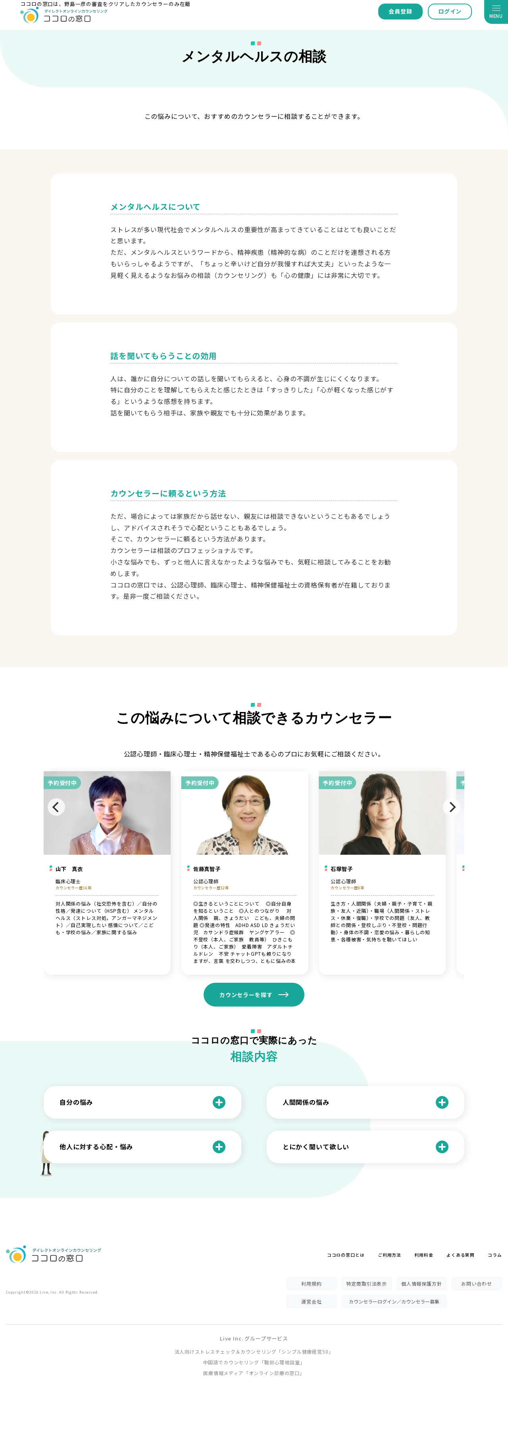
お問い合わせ (476, 1283)
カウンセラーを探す (246, 995)
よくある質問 (460, 1255)
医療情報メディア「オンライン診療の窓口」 (254, 1373)
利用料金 (423, 1255)
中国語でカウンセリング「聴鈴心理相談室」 (254, 1362)
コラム (495, 1255)
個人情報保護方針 (421, 1283)
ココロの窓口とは (346, 1255)
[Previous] (56, 807)
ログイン (450, 11)
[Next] (451, 807)
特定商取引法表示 (366, 1283)
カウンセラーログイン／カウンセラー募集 (394, 1301)
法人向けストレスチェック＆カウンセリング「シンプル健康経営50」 (254, 1351)
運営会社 (311, 1301)
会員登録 (400, 11)
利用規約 (311, 1283)
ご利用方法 (389, 1255)
